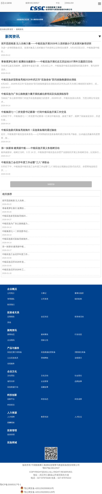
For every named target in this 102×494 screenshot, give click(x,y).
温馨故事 (44, 387)
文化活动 (44, 376)
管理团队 (11, 299)
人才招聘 (11, 417)
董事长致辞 (79, 293)
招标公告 (44, 340)
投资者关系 (13, 312)
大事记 (43, 293)
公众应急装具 (12, 358)
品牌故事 (78, 381)
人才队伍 (78, 417)
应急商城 (12, 442)
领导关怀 (11, 381)
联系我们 (11, 305)
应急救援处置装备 (48, 352)
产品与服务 (13, 348)
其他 (9, 322)
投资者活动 (79, 317)
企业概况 (12, 289)
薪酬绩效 (11, 422)
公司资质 (44, 299)
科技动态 (44, 399)
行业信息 (78, 334)
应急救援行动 (12, 387)
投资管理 (12, 430)
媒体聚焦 (44, 334)
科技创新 (12, 395)
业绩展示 (78, 358)
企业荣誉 (44, 381)
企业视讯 (11, 340)
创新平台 (11, 399)
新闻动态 (11, 334)
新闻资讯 (19, 29)
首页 (11, 29)
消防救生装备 (80, 352)
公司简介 (11, 293)
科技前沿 (11, 405)
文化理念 (11, 376)
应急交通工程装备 (14, 352)
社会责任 (78, 376)
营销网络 (44, 358)
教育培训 (44, 417)
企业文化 (12, 371)
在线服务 (11, 364)
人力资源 (12, 412)
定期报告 (11, 317)
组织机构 (78, 299)
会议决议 (44, 317)
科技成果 (78, 399)
